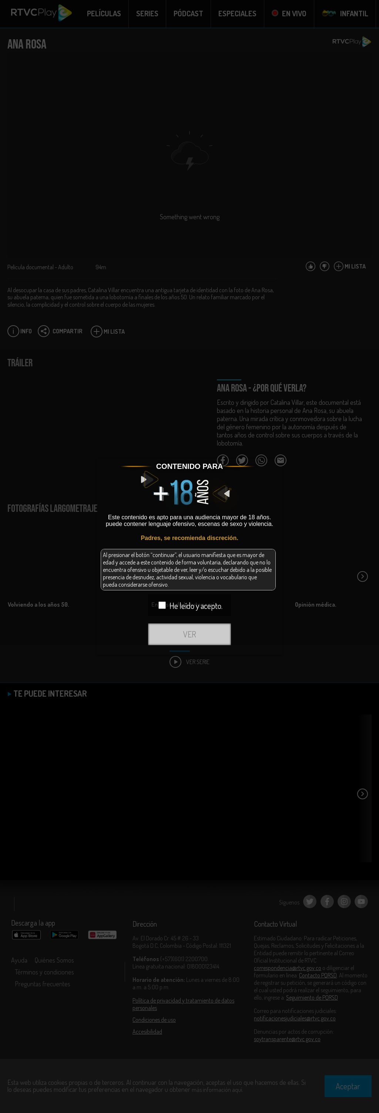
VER (189, 634)
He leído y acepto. (190, 605)
